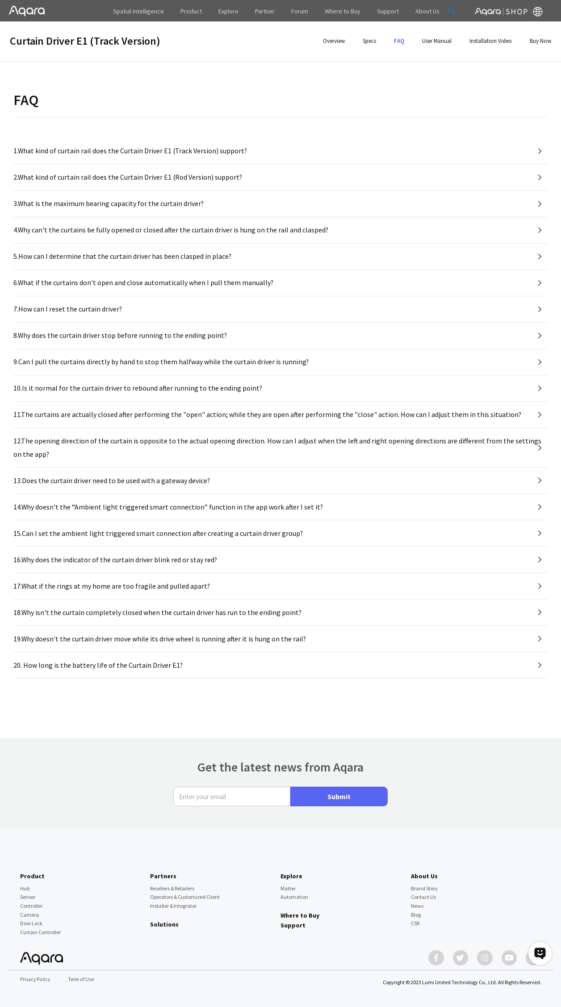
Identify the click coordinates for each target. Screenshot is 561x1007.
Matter (288, 885)
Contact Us (423, 894)
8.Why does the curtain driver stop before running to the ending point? (120, 341)
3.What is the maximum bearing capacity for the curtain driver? (109, 205)
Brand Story (424, 885)
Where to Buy (299, 913)
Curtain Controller (40, 930)
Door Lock (31, 921)
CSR (415, 921)
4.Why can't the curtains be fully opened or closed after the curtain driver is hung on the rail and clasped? (171, 232)
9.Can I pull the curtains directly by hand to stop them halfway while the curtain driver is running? (161, 367)
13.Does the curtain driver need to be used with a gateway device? (111, 489)
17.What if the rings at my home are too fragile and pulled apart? (112, 598)
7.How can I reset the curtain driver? (67, 313)
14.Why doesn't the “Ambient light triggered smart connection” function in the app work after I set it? (168, 517)
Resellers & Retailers (172, 885)
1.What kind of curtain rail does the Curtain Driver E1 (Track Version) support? (130, 151)
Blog (416, 912)
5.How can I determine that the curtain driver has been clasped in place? (122, 259)
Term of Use (82, 979)
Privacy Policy (35, 979)
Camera (29, 912)
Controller (31, 903)
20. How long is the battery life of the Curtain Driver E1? (98, 679)
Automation (294, 894)
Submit (339, 794)
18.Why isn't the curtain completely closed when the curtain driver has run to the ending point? (157, 625)
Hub (24, 885)
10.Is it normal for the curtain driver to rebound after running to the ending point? (138, 395)
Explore (291, 874)
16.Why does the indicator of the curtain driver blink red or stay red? (115, 571)
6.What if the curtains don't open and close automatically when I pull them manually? (143, 286)
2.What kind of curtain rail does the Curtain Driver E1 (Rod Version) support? (128, 177)
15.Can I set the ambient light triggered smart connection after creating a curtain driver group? (158, 543)
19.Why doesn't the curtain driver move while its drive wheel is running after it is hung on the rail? (160, 652)
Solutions (164, 922)
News (417, 903)
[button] (435, 11)
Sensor (27, 894)
